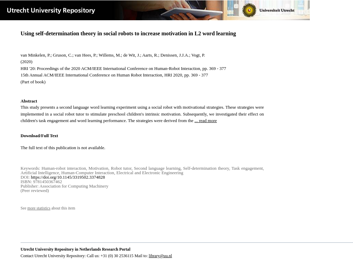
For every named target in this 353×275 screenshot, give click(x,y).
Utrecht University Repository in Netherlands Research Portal (75, 249)
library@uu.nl (160, 255)
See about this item (48, 208)
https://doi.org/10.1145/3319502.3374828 (68, 177)
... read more (205, 120)
